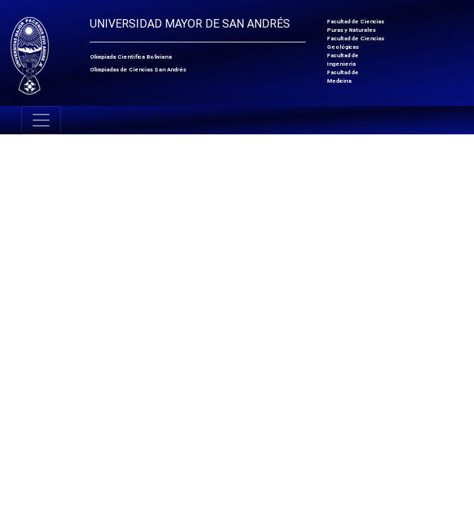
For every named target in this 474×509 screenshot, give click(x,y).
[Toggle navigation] (41, 120)
